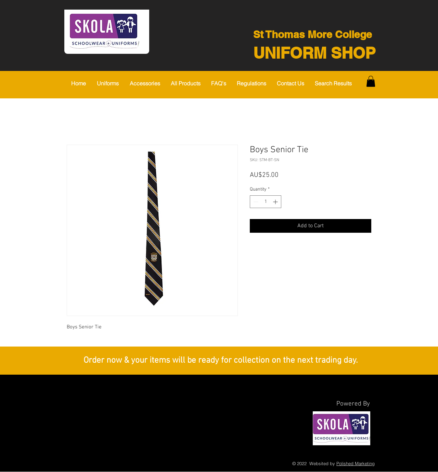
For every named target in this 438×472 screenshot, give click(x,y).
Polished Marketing (355, 463)
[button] (109, 83)
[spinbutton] (265, 202)
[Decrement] (255, 202)
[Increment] (276, 202)
